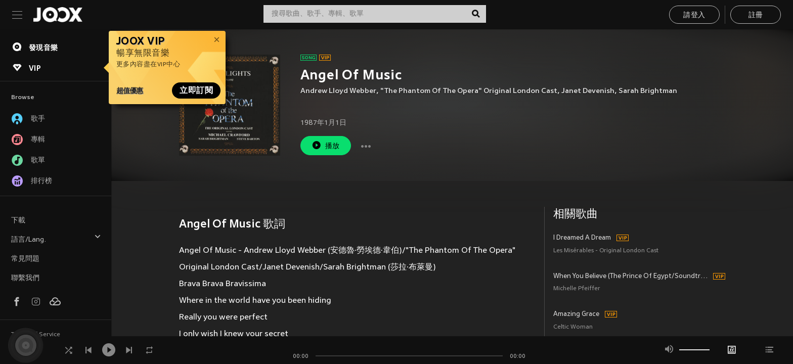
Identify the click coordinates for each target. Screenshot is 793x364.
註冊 (755, 15)
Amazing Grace (576, 314)
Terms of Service (35, 334)
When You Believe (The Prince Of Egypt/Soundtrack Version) (632, 276)
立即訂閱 (196, 90)
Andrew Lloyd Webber (338, 91)
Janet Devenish (587, 91)
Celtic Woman (573, 327)
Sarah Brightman (648, 91)
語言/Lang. (56, 238)
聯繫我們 (25, 278)
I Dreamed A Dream (582, 238)
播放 (326, 145)
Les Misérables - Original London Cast (605, 251)
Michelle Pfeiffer (576, 289)
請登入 (694, 15)
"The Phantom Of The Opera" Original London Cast (468, 91)
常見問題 (25, 259)
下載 (18, 220)
